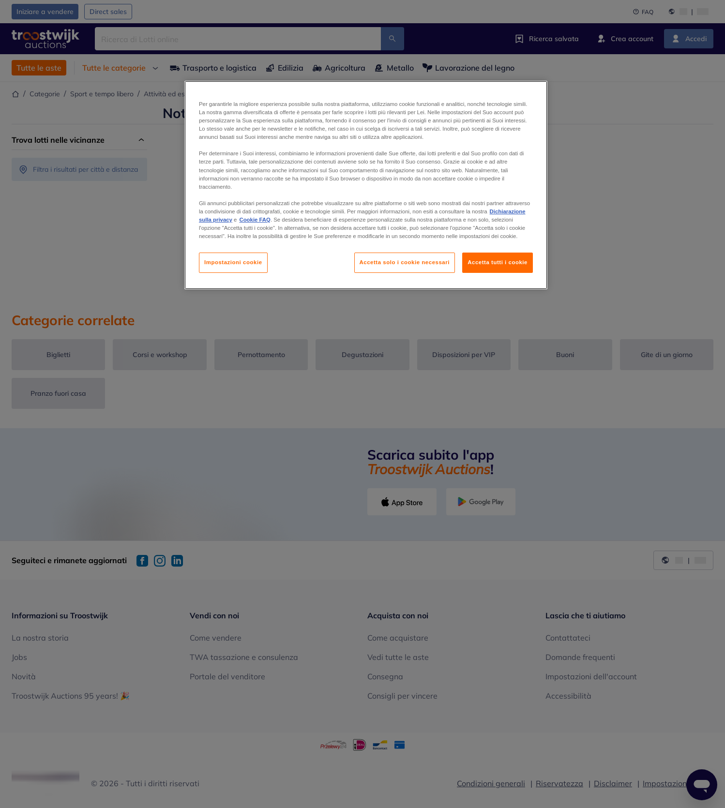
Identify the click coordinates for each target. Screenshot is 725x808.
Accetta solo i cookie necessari (405, 262)
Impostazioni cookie (233, 262)
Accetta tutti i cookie (498, 262)
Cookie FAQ (254, 220)
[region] (365, 185)
